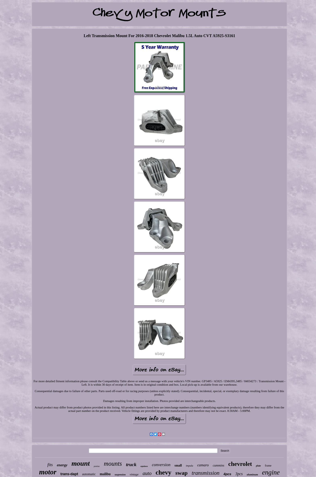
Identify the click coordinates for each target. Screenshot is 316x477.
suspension (120, 474)
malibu (105, 474)
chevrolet (240, 463)
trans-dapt (69, 474)
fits (50, 464)
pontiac (97, 466)
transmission (205, 473)
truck (131, 464)
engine (271, 472)
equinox (144, 466)
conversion (161, 464)
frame (268, 465)
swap (181, 473)
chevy (163, 472)
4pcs (227, 474)
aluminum (252, 474)
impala (189, 465)
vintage (134, 474)
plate (258, 465)
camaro (203, 465)
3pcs (239, 474)
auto (147, 473)
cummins (218, 465)
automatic (89, 474)
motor (47, 472)
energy (62, 465)
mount (81, 463)
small (178, 465)
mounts (113, 463)
